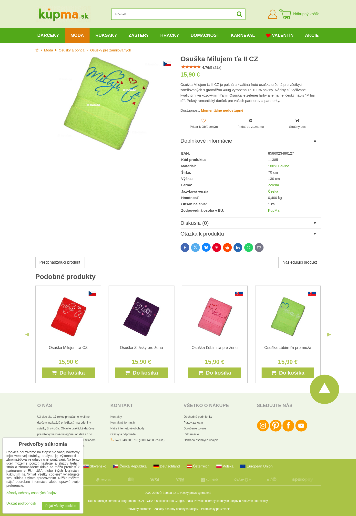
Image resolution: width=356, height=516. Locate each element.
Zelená (273, 185)
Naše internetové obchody (127, 428)
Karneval (243, 35)
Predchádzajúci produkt (60, 262)
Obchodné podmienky (198, 416)
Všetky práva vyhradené (195, 493)
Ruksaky (106, 35)
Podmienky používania (216, 509)
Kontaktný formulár (123, 422)
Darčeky (48, 35)
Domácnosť (205, 35)
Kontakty (116, 416)
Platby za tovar (193, 422)
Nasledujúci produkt (300, 262)
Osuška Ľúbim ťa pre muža (287, 348)
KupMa (274, 210)
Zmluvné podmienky (255, 501)
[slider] (191, 67)
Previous (27, 334)
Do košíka (68, 373)
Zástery (139, 35)
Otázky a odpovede (123, 434)
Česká (273, 191)
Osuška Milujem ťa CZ (68, 348)
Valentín (280, 35)
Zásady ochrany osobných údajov (176, 509)
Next (329, 334)
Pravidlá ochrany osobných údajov (216, 501)
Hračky (169, 35)
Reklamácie (191, 434)
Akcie (312, 35)
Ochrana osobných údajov (201, 440)
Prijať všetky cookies (60, 506)
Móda (77, 35)
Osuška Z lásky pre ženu (141, 348)
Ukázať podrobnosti (21, 503)
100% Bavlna (278, 166)
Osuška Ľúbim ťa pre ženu (214, 348)
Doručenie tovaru (195, 428)
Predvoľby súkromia (139, 509)
